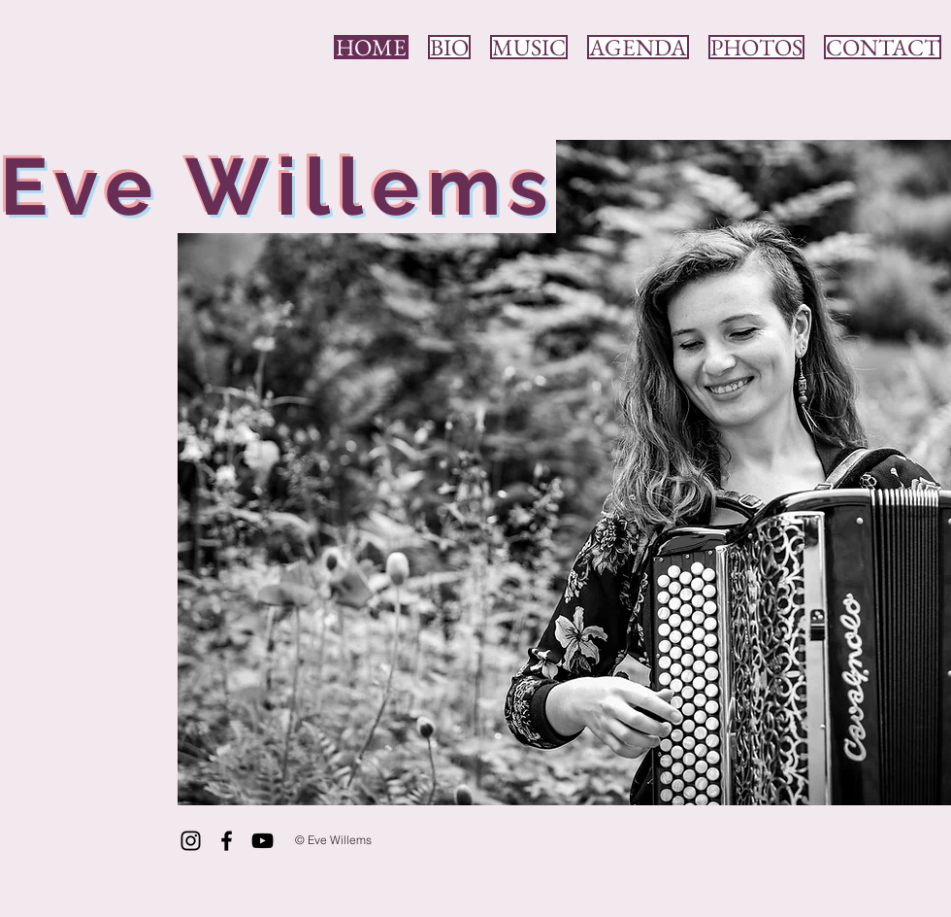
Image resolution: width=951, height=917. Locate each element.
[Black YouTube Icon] (262, 841)
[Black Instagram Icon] (191, 841)
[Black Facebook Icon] (226, 841)
